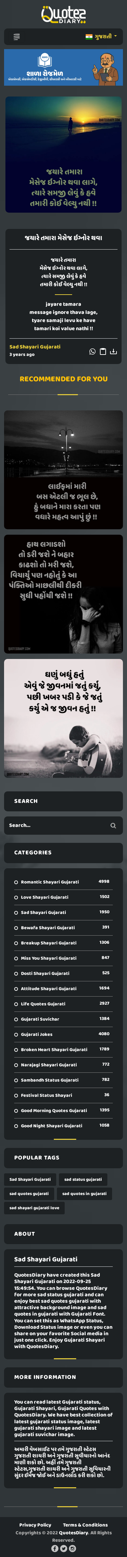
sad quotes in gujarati (84, 1193)
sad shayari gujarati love (34, 1208)
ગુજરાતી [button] (99, 37)
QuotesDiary (73, 1533)
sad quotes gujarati (29, 1193)
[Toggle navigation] (16, 37)
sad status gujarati (83, 1179)
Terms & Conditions (85, 1525)
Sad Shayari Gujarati (35, 347)
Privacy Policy (35, 1525)
